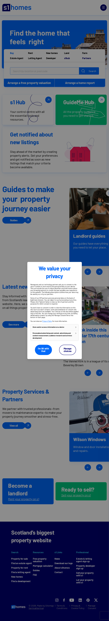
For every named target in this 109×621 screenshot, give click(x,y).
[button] (55, 327)
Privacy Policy (47, 321)
